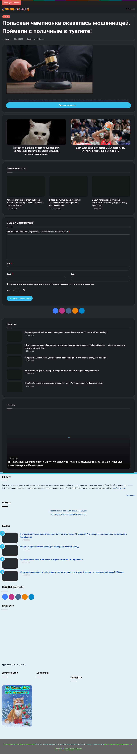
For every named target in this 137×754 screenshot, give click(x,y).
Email (10, 274)
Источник (130, 495)
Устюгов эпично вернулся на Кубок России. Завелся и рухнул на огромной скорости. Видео (25, 202)
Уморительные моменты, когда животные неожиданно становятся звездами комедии (65, 358)
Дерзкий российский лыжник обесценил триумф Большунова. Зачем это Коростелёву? (65, 332)
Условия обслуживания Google (68, 749)
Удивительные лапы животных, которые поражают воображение (51, 559)
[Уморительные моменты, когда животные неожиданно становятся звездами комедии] (14, 361)
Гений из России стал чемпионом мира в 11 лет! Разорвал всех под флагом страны (63, 383)
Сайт (73, 274)
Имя (9, 264)
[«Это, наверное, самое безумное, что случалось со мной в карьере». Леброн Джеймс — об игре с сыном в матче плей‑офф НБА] (14, 349)
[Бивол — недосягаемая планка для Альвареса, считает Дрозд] (10, 550)
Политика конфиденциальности (118, 744)
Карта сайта (15, 744)
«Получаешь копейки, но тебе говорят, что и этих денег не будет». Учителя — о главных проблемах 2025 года (72, 572)
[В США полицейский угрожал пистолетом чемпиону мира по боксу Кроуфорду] (111, 186)
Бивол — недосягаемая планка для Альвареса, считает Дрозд (49, 547)
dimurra (7, 39)
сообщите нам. (119, 488)
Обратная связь (28, 744)
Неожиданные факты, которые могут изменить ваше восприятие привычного (61, 370)
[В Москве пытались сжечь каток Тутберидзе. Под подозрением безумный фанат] (68, 186)
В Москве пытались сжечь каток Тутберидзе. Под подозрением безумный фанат (64, 202)
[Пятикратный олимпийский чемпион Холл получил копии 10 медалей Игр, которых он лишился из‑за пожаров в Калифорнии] (10, 538)
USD (14, 664)
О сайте (6, 744)
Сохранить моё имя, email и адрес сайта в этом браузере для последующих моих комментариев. (52, 284)
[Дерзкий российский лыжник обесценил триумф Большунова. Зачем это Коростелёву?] (14, 336)
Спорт (6, 17)
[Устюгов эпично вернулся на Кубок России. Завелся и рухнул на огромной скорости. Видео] (26, 186)
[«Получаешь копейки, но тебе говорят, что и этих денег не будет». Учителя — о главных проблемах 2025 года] (10, 576)
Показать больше (68, 105)
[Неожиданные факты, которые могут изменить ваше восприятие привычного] (14, 374)
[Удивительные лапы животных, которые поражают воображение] (10, 563)
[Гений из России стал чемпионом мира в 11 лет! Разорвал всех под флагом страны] (14, 387)
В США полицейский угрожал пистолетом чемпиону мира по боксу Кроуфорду (109, 202)
